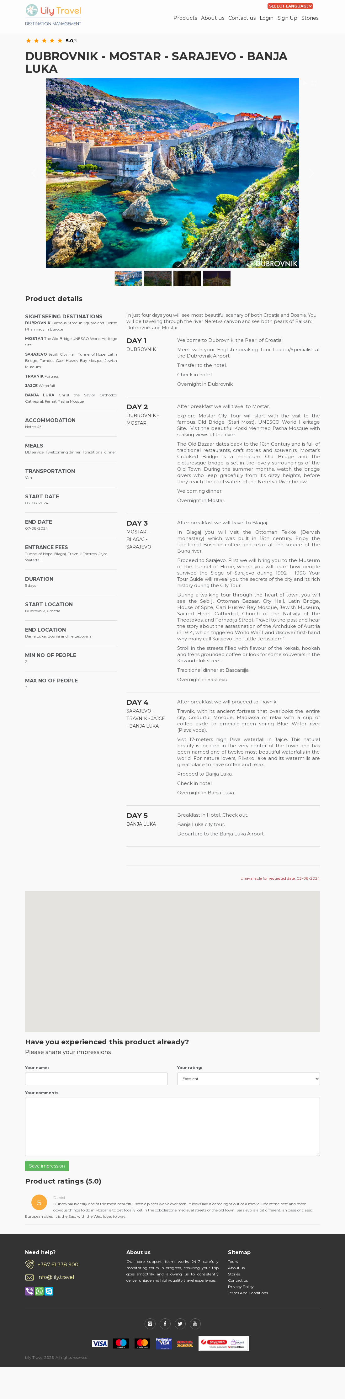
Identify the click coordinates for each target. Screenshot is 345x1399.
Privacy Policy (241, 1286)
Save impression (47, 1166)
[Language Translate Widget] (290, 6)
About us (212, 18)
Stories (309, 18)
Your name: (37, 1067)
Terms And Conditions (248, 1292)
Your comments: (42, 1092)
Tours (233, 1261)
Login (266, 18)
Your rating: (189, 1067)
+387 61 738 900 (58, 1265)
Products (185, 18)
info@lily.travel (56, 1277)
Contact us (242, 18)
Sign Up (287, 18)
